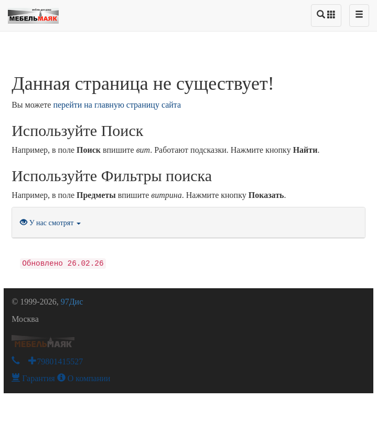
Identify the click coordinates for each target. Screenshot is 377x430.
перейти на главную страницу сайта (117, 104)
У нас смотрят (50, 223)
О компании (84, 378)
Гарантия (33, 378)
